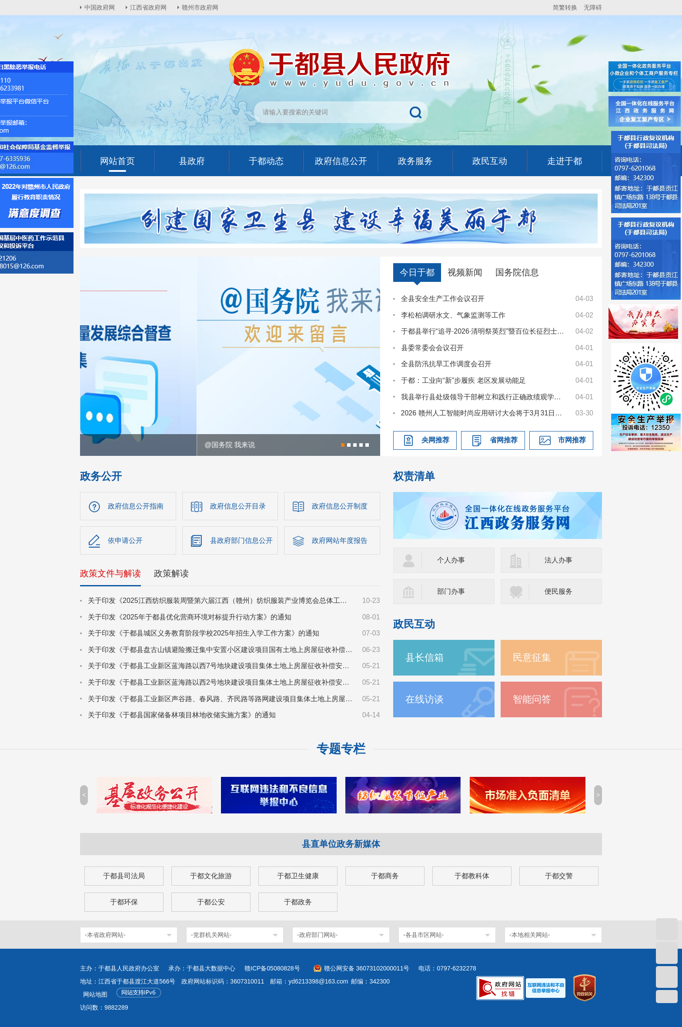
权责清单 (414, 476)
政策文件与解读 (110, 573)
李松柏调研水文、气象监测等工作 (453, 315)
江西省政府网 (148, 7)
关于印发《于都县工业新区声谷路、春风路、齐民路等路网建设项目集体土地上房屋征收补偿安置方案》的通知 (221, 699)
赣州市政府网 (200, 7)
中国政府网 (99, 7)
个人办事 (451, 560)
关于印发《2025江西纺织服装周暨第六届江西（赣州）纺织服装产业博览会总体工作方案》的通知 (221, 600)
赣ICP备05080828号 (272, 968)
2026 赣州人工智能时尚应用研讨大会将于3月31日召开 (484, 413)
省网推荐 (504, 440)
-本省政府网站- (105, 934)
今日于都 (417, 272)
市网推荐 (572, 440)
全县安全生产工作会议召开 (443, 298)
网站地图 (95, 994)
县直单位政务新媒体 (341, 844)
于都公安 (211, 902)
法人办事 (558, 560)
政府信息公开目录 (238, 506)
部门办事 (451, 591)
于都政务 (298, 902)
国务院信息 (517, 272)
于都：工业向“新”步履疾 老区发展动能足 (463, 380)
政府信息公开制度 (340, 506)
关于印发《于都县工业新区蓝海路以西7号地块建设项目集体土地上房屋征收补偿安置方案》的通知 (221, 665)
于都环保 (124, 902)
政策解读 (171, 573)
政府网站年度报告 (340, 540)
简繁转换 (565, 7)
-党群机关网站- (211, 934)
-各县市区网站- (423, 934)
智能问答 (532, 699)
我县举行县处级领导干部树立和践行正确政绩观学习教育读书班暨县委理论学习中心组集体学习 (484, 397)
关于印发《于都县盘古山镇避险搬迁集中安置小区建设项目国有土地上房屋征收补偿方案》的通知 (221, 649)
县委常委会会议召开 (432, 347)
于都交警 (559, 876)
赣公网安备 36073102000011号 (367, 968)
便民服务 (558, 591)
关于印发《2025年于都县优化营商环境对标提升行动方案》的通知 (189, 617)
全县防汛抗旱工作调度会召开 (446, 364)
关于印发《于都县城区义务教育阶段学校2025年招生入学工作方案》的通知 (203, 633)
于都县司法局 (124, 876)
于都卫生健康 (298, 876)
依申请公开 (125, 540)
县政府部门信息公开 (241, 540)
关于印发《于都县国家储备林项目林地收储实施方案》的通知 (182, 715)
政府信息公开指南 (136, 506)
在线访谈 (424, 699)
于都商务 (385, 876)
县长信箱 (424, 657)
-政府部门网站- (317, 934)
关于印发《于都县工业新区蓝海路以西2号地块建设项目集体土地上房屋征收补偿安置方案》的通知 (221, 682)
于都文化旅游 (211, 876)
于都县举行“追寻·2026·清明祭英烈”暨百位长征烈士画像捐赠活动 (484, 331)
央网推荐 (435, 440)
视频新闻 (465, 272)
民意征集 (532, 657)
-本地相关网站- (529, 934)
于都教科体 (472, 876)
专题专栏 (341, 749)
